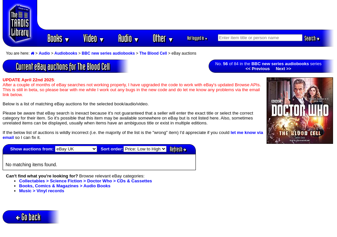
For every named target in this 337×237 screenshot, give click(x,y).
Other (163, 38)
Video (94, 38)
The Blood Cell (153, 53)
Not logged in (197, 38)
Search (312, 38)
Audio (129, 38)
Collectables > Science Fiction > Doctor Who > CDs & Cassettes (85, 180)
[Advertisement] (186, 15)
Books (58, 38)
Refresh (178, 149)
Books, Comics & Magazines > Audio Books (65, 185)
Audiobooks (65, 53)
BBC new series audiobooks (108, 53)
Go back (28, 217)
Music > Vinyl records (41, 190)
